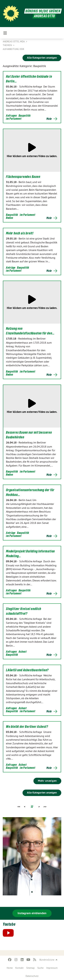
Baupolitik (25, 115)
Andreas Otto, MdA (14, 41)
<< (18, 806)
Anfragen (11, 115)
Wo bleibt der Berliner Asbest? (27, 727)
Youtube (9, 924)
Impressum (52, 967)
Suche (40, 967)
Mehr (49, 118)
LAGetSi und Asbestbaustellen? (27, 670)
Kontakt (19, 967)
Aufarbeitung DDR (13, 49)
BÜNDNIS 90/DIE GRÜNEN (42, 11)
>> (45, 806)
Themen (7, 45)
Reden (9, 218)
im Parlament (13, 118)
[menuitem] (10, 968)
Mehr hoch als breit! (19, 233)
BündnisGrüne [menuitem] (46, 959)
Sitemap (30, 967)
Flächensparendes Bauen (23, 177)
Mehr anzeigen (47, 780)
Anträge (10, 267)
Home (10, 967)
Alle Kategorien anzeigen (42, 57)
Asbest (23, 651)
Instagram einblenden (32, 913)
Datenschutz (32, 975)
